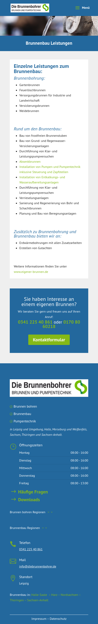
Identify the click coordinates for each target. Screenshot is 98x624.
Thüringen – (18, 600)
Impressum (38, 619)
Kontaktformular (49, 331)
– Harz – (54, 595)
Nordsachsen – (71, 595)
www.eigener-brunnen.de (31, 272)
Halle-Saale (39, 595)
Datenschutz (58, 619)
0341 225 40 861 (41, 321)
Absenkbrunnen (29, 161)
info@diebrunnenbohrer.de (37, 566)
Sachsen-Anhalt (37, 600)
